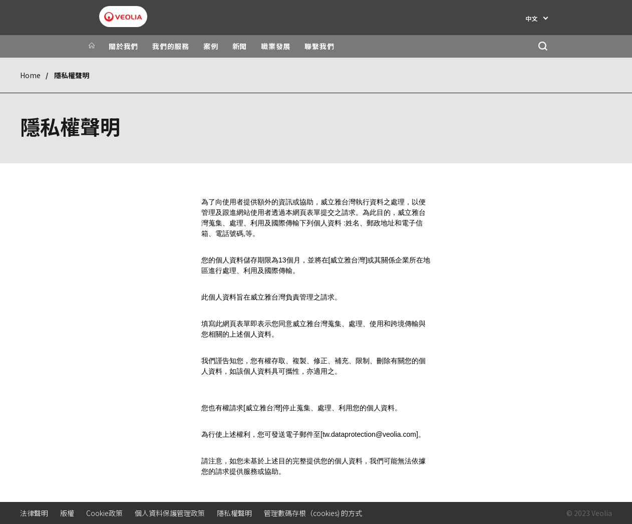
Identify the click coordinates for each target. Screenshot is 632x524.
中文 (531, 18)
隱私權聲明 (234, 513)
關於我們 (123, 46)
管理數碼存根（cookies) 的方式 (313, 513)
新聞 (239, 46)
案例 (210, 46)
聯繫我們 (319, 46)
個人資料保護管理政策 (170, 513)
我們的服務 (170, 46)
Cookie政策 (104, 513)
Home (30, 75)
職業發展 (275, 46)
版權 (67, 513)
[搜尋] (542, 46)
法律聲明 (34, 513)
